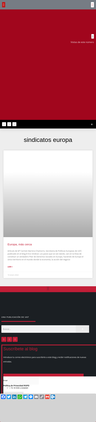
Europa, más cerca (20, 244)
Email (5, 380)
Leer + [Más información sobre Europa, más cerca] (10, 267)
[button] (92, 4)
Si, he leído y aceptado (19, 388)
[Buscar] (82, 329)
